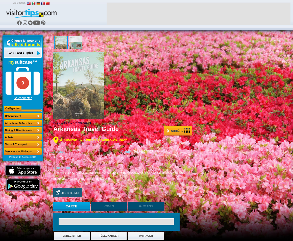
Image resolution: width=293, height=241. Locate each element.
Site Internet (68, 192)
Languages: (19, 2)
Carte (71, 206)
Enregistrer (72, 235)
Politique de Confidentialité (22, 157)
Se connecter (23, 98)
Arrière (178, 130)
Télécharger (108, 235)
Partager (146, 235)
